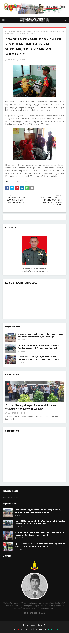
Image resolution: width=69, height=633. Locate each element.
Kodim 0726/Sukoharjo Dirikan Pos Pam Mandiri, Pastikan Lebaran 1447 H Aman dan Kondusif (39, 346)
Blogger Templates (54, 629)
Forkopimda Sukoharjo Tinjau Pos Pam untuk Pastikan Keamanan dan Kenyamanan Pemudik (38, 358)
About (33, 625)
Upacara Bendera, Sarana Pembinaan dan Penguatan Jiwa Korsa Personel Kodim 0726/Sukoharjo (40, 544)
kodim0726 (11, 60)
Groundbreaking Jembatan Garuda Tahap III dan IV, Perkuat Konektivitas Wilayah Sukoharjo (40, 335)
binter (13, 31)
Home (7, 31)
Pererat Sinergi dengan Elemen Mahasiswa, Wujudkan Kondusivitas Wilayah (31, 407)
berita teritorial (16, 181)
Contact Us (42, 625)
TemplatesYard (28, 629)
